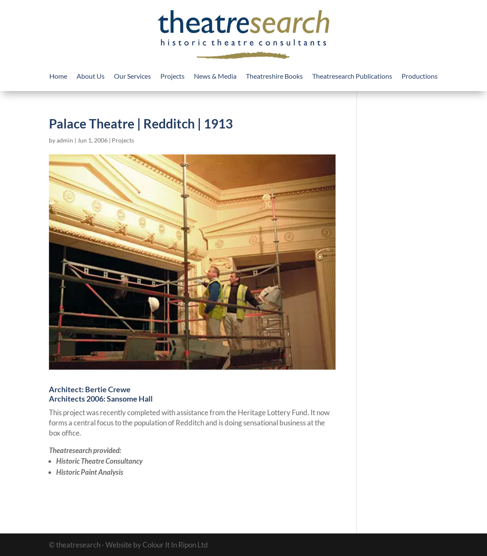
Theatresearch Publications (352, 76)
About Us (91, 76)
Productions (420, 76)
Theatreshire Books (274, 76)
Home (58, 76)
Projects (172, 76)
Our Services (132, 76)
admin (65, 140)
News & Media (215, 76)
